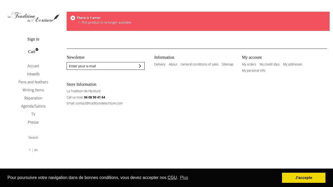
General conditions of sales (200, 64)
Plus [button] (184, 177)
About (173, 64)
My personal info (253, 71)
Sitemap (227, 64)
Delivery (159, 64)
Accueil (33, 65)
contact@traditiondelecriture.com (99, 103)
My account (252, 57)
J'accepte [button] (303, 178)
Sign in (33, 39)
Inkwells (33, 73)
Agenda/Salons (33, 106)
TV (33, 114)
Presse (33, 122)
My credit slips (270, 64)
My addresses (292, 64)
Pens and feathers (33, 81)
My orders (249, 64)
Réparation (33, 98)
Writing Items (33, 90)
